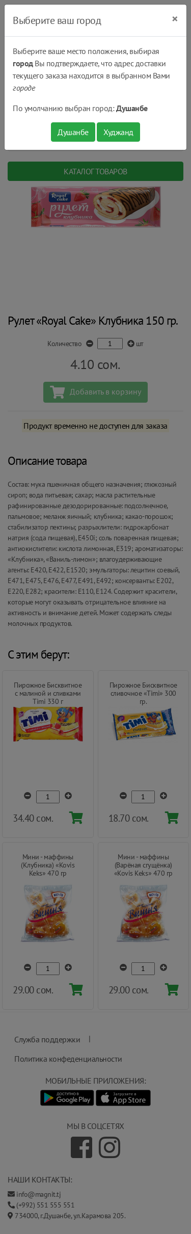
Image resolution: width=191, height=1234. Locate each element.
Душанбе (73, 132)
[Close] (174, 19)
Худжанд (118, 132)
